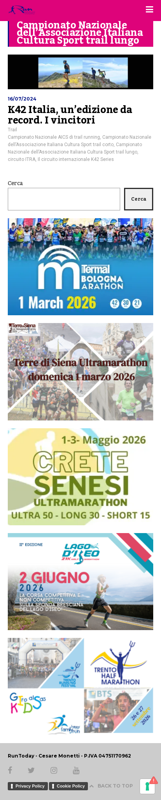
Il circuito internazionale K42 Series (76, 159)
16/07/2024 (22, 99)
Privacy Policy (30, 786)
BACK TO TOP (111, 786)
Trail (12, 129)
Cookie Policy (71, 786)
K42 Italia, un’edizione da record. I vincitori (70, 115)
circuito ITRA (21, 159)
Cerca (15, 183)
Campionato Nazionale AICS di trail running (54, 137)
